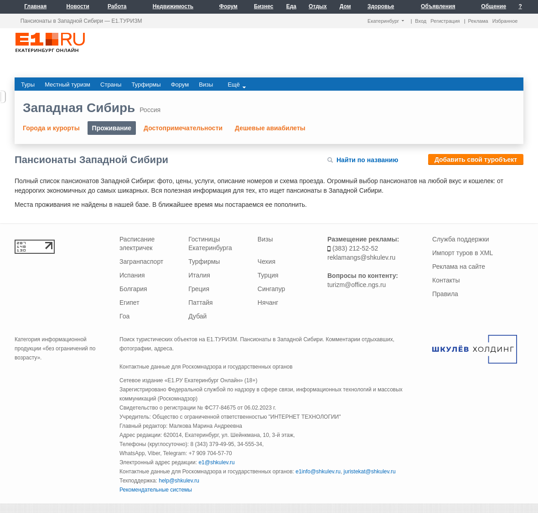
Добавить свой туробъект (476, 159)
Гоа (124, 316)
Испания (132, 275)
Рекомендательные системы (155, 490)
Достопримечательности (183, 128)
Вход (420, 21)
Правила (445, 294)
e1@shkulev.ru (216, 462)
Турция (268, 275)
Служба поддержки (460, 239)
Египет (129, 302)
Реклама (478, 21)
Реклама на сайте (458, 266)
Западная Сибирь (79, 108)
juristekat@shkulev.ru (370, 471)
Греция (198, 288)
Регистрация (445, 21)
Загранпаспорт (141, 261)
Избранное (505, 21)
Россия (150, 109)
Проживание (112, 128)
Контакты (446, 280)
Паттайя (200, 302)
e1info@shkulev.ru (318, 471)
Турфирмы (204, 261)
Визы (265, 239)
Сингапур (271, 288)
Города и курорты (51, 128)
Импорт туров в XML (462, 252)
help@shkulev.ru (179, 480)
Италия (199, 275)
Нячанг (268, 302)
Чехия (266, 261)
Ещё (237, 84)
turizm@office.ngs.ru (356, 284)
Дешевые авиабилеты (270, 128)
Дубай (197, 316)
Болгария (133, 288)
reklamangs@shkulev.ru (361, 257)
